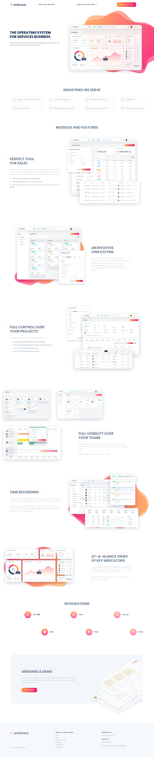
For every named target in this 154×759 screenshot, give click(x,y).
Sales (57, 737)
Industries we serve (48, 5)
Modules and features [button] (87, 5)
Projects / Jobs (61, 741)
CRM (57, 739)
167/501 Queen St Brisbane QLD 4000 (113, 747)
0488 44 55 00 (106, 743)
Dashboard (59, 748)
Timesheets (59, 746)
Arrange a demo (126, 5)
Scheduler (59, 744)
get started (29, 690)
